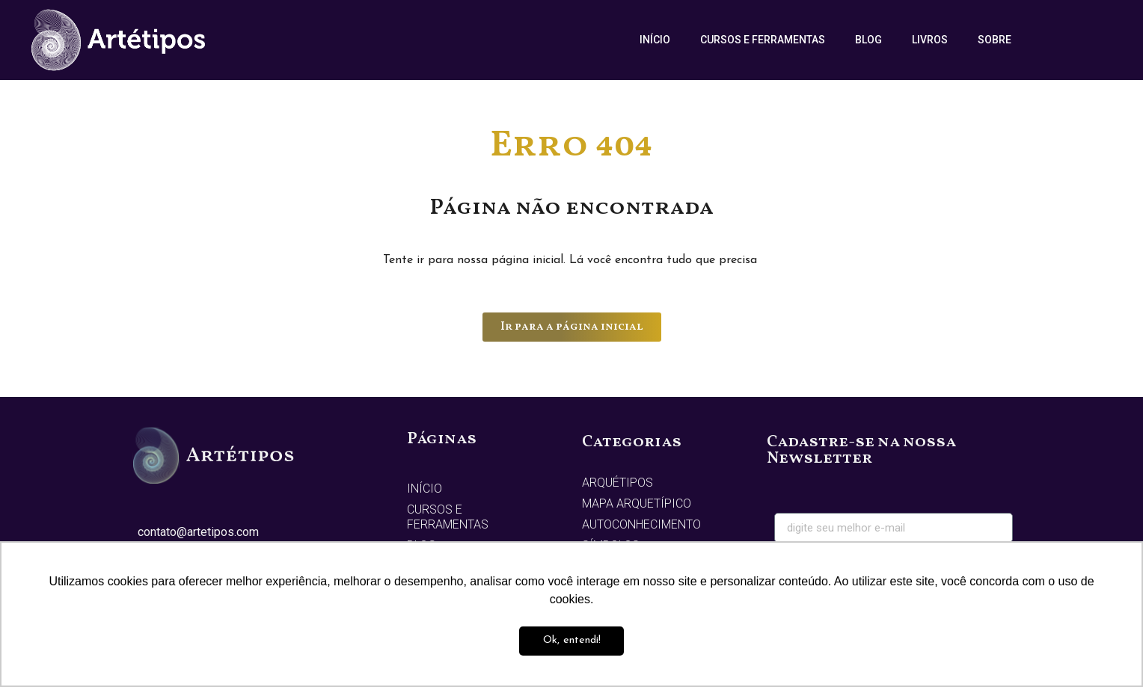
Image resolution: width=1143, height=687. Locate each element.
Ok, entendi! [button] (572, 640)
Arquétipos (617, 482)
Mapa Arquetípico (636, 503)
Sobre (994, 40)
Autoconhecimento (641, 524)
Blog (868, 40)
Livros (930, 40)
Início (655, 40)
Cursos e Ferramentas (762, 40)
